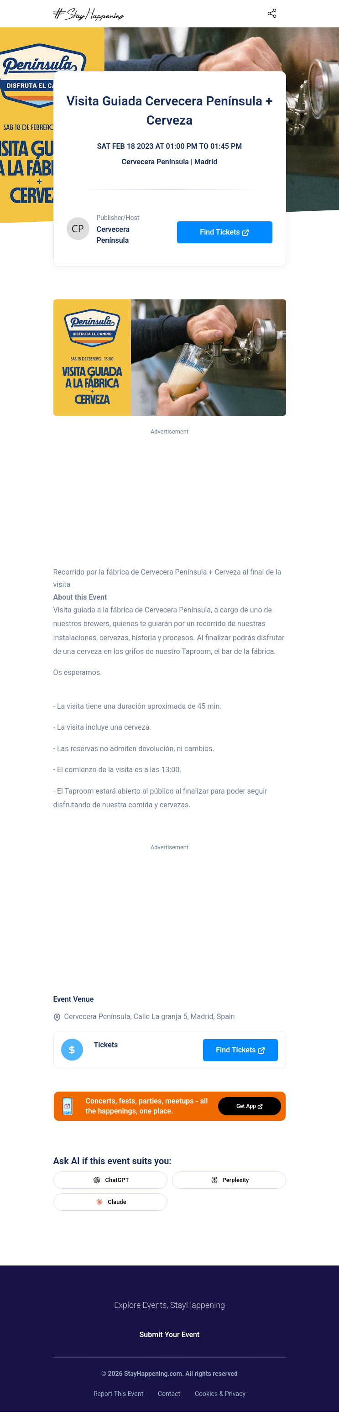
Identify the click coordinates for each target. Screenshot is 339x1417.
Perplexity (229, 1180)
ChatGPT (110, 1180)
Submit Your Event (170, 1334)
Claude (110, 1202)
